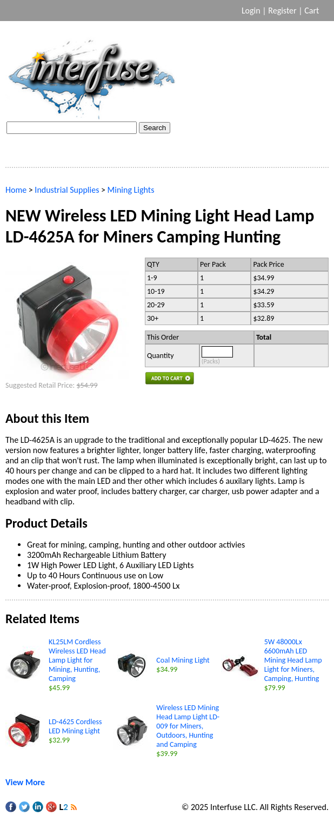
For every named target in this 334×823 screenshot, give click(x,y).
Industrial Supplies (67, 190)
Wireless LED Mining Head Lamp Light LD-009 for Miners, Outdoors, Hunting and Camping (187, 726)
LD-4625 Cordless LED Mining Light (75, 726)
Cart (312, 10)
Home (15, 190)
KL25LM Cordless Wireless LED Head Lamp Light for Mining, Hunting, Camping (77, 660)
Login (251, 10)
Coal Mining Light (182, 660)
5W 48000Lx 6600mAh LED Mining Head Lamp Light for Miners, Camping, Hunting (293, 660)
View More (25, 782)
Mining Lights (131, 190)
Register (282, 10)
